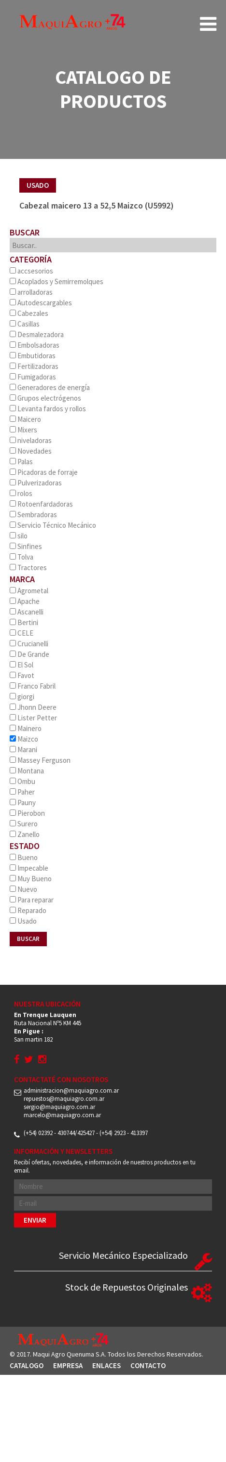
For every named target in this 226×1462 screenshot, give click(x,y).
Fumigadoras (33, 376)
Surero (24, 823)
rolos (21, 493)
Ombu (22, 781)
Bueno (24, 857)
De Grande (29, 654)
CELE (21, 633)
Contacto (148, 1365)
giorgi (22, 696)
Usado (23, 921)
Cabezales (29, 313)
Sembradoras (33, 514)
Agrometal (29, 590)
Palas (21, 461)
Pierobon (27, 813)
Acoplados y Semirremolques (56, 281)
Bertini (24, 622)
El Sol (21, 664)
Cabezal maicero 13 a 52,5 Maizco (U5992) (96, 205)
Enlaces (106, 1365)
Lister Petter (33, 717)
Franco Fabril (33, 686)
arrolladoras (31, 292)
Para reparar (32, 899)
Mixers (23, 429)
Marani (23, 749)
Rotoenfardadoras (41, 504)
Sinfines (26, 546)
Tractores (28, 567)
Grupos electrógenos (45, 398)
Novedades (31, 451)
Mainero (26, 728)
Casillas (25, 323)
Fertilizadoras (34, 366)
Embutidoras (33, 355)
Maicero (25, 419)
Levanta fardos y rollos (48, 408)
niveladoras (31, 440)
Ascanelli (26, 611)
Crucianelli (29, 643)
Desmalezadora (37, 334)
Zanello (25, 834)
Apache (25, 601)
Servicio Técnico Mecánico (53, 525)
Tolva (21, 556)
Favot (22, 675)
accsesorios (31, 270)
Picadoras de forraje (44, 472)
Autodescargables (41, 302)
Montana (27, 770)
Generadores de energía (50, 387)
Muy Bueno (31, 878)
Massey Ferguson (40, 760)
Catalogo (26, 1365)
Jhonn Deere (33, 707)
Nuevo (23, 889)
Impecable (29, 868)
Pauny (23, 802)
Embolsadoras (34, 345)
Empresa (68, 1365)
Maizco (24, 739)
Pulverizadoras (36, 482)
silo (19, 535)
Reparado (28, 910)
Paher (22, 791)
